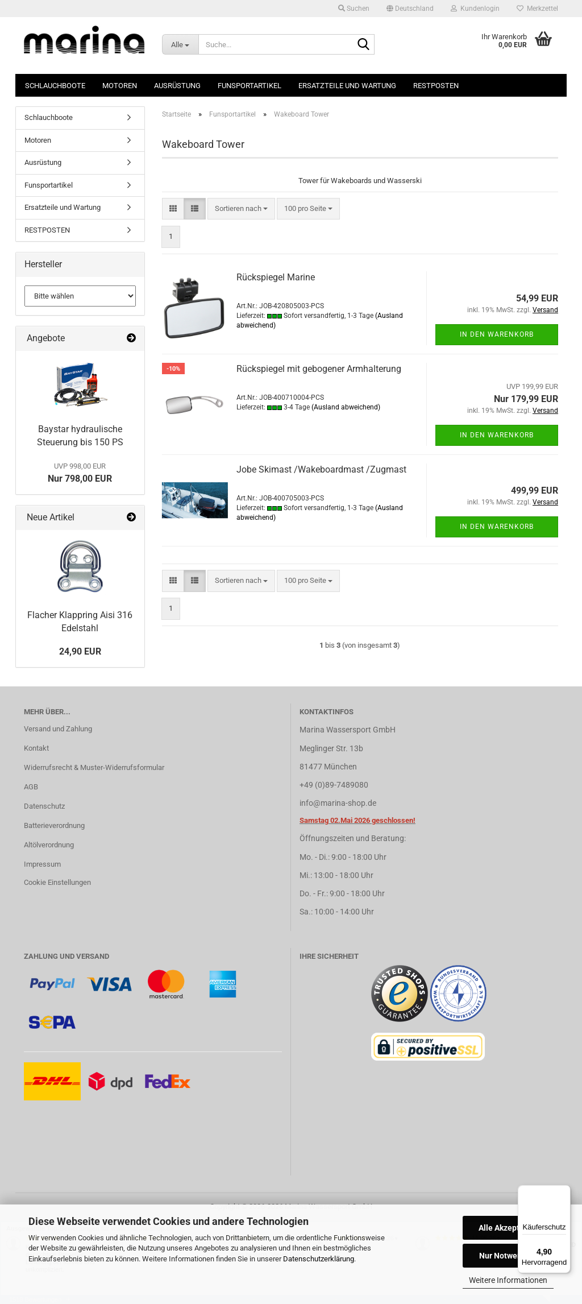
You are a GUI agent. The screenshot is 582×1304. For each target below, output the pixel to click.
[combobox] (241, 209)
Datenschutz (44, 806)
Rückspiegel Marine (275, 277)
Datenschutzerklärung (318, 1259)
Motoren (119, 85)
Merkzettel (537, 9)
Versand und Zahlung (58, 729)
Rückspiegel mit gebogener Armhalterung (318, 368)
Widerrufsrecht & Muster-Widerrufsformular (94, 767)
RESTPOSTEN (436, 85)
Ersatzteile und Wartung (347, 85)
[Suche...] (180, 44)
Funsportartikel (249, 85)
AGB (31, 787)
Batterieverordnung (54, 825)
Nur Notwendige (508, 1255)
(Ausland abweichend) (345, 407)
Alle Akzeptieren (508, 1227)
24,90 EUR (80, 651)
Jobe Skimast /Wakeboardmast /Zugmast (321, 469)
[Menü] (564, 1192)
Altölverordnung (49, 845)
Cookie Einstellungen (57, 882)
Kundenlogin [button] (475, 9)
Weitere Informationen (508, 1280)
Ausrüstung (177, 85)
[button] (410, 8)
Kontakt (36, 748)
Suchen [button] (353, 9)
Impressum (42, 864)
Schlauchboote (55, 85)
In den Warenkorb (497, 334)
